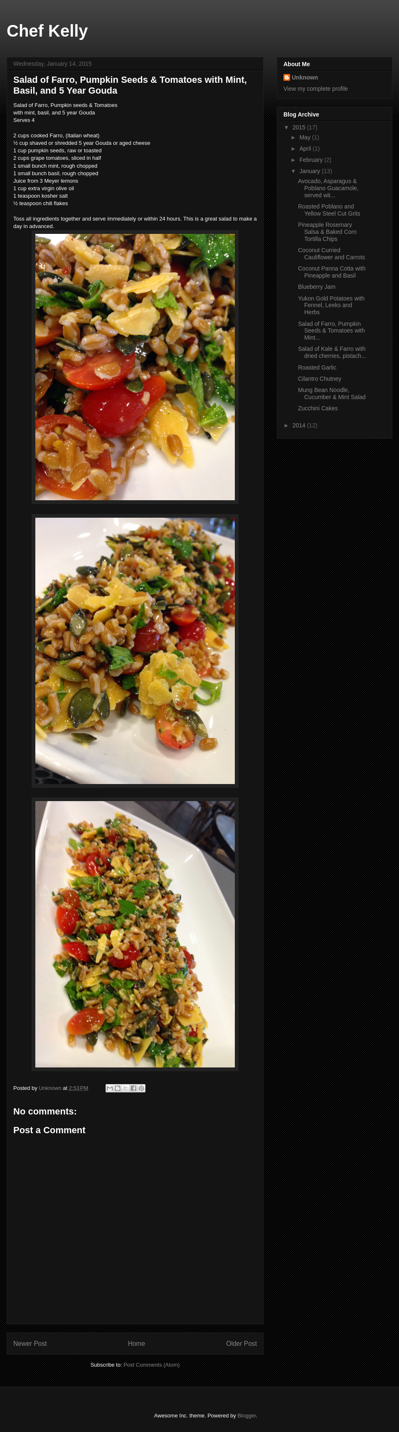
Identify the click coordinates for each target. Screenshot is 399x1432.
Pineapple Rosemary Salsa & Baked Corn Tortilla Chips (327, 231)
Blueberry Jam (316, 286)
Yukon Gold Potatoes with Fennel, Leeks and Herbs (331, 305)
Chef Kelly (47, 31)
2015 (300, 127)
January (310, 171)
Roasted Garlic (317, 367)
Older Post (241, 1343)
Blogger (246, 1415)
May (305, 137)
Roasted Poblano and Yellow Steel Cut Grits (329, 210)
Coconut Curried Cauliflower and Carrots (331, 254)
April (306, 148)
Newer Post (30, 1343)
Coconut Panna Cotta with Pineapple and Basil (332, 272)
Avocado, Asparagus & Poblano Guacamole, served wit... (328, 188)
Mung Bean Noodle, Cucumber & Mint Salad (332, 393)
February (311, 159)
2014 (300, 425)
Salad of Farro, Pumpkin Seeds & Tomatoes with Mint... (331, 330)
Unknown (305, 77)
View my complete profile (315, 88)
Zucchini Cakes (318, 408)
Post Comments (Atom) (151, 1365)
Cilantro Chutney (319, 378)
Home (136, 1343)
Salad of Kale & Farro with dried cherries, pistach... (332, 352)
